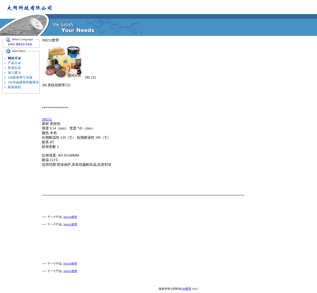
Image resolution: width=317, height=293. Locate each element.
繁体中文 (20, 44)
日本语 (28, 44)
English (11, 44)
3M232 (47, 119)
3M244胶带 (70, 217)
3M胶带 (186, 288)
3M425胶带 (70, 224)
